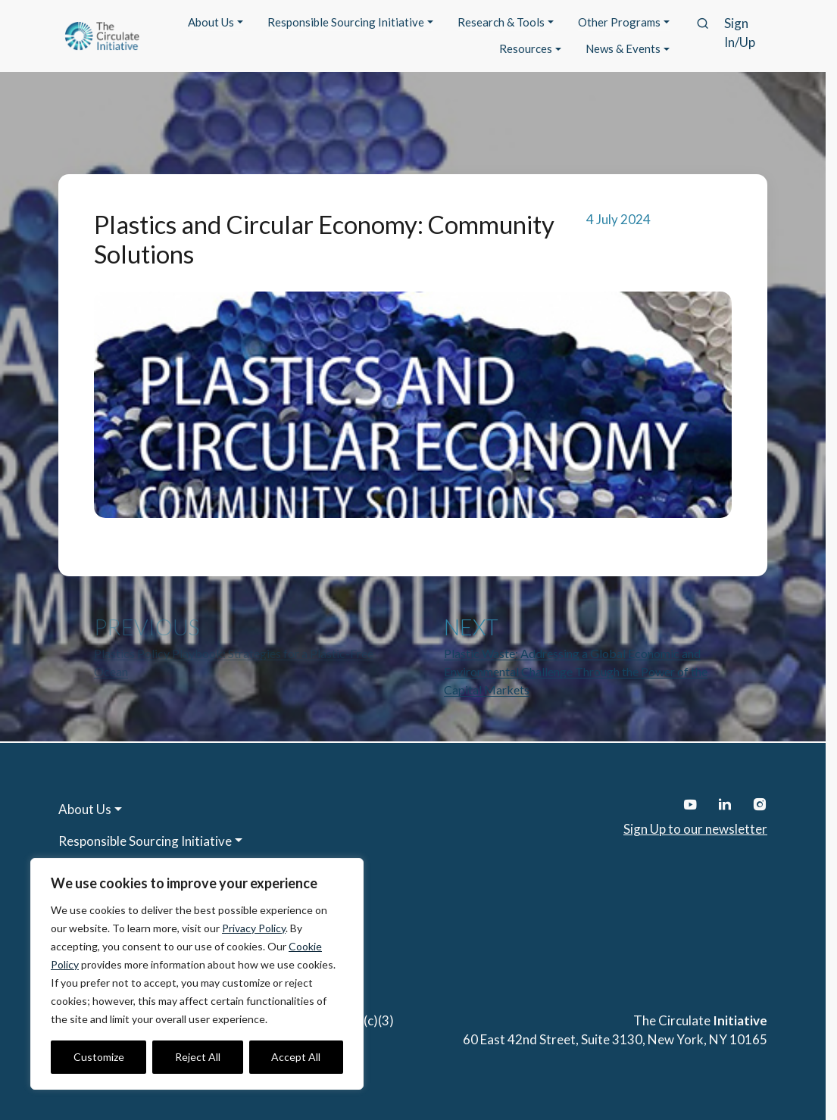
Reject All (197, 1056)
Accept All (295, 1056)
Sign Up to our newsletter (695, 829)
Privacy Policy (254, 928)
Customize (98, 1056)
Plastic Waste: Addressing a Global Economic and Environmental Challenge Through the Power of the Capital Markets (575, 671)
